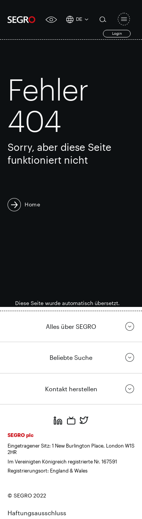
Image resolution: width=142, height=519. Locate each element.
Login (117, 33)
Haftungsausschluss (37, 512)
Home (33, 204)
